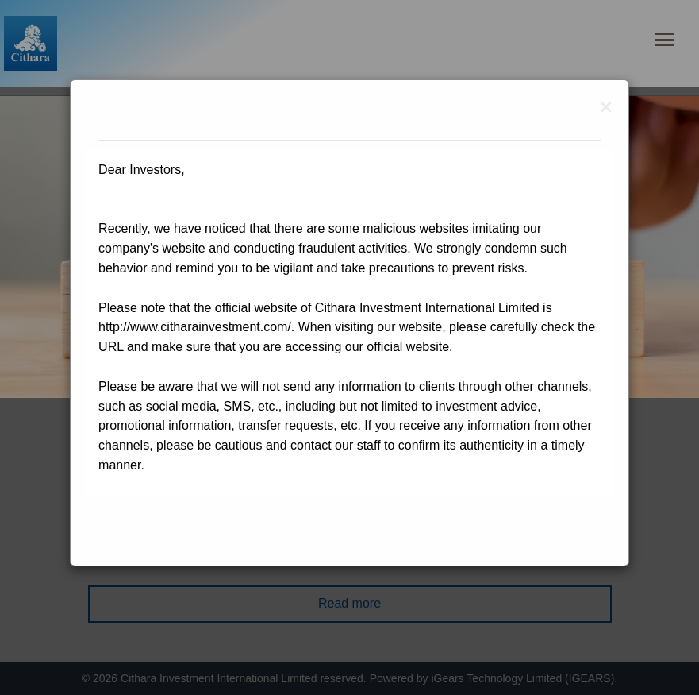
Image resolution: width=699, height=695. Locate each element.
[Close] (606, 107)
